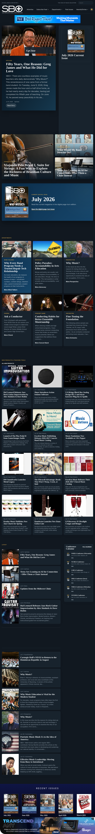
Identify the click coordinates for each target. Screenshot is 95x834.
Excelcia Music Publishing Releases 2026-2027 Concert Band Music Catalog (45, 438)
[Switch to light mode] (91, 9)
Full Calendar (87, 547)
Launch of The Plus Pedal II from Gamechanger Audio (15, 437)
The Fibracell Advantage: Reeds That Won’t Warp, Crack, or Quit (47, 482)
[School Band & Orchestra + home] (12, 9)
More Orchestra (71, 338)
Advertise (30, 9)
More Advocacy (40, 287)
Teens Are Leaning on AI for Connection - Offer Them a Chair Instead (39, 573)
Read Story (11, 105)
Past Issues (69, 9)
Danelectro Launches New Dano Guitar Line (47, 522)
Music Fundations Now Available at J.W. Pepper (75, 437)
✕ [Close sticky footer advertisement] (93, 818)
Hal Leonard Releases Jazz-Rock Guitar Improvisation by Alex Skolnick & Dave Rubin (16, 394)
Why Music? (26, 674)
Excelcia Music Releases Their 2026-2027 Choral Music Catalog (77, 482)
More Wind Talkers (10, 290)
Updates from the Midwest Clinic (35, 589)
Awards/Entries (81, 9)
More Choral (8, 335)
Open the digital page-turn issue (43, 209)
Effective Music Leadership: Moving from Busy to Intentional (37, 760)
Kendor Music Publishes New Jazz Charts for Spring (15, 522)
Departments (56, 9)
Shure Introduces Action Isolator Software (44, 393)
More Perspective (72, 281)
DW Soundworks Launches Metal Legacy (15, 481)
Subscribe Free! (42, 9)
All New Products (8, 363)
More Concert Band (42, 343)
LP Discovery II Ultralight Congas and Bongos (76, 522)
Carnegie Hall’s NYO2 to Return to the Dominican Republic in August (38, 658)
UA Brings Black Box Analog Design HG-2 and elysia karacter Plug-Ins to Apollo (77, 394)
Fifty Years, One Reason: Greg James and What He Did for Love (28, 67)
